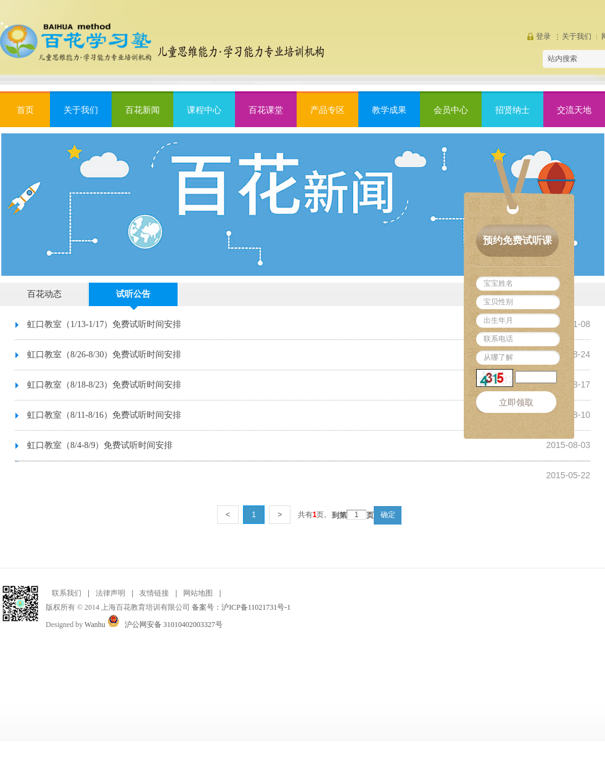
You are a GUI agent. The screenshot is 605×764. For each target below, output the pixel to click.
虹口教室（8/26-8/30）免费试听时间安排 (104, 354)
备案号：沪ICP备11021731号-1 (241, 607)
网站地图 (198, 593)
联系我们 (66, 593)
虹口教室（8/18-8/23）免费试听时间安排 (104, 384)
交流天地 (574, 110)
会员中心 (451, 110)
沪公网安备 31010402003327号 (174, 624)
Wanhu (94, 624)
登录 (543, 36)
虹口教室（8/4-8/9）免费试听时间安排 (100, 445)
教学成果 (389, 110)
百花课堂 (266, 110)
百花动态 (44, 294)
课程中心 (204, 110)
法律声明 (110, 593)
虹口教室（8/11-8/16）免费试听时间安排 (104, 415)
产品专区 (327, 110)
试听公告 (133, 294)
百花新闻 (142, 110)
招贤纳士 (512, 110)
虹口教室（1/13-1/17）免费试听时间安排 (104, 324)
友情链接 (154, 593)
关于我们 (576, 36)
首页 (25, 110)
